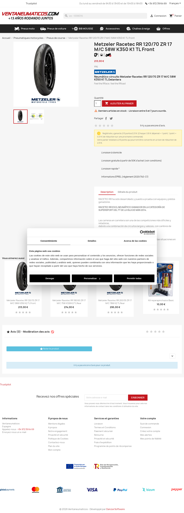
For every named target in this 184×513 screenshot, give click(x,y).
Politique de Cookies (58, 438)
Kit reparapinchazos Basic (161, 300)
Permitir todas (134, 278)
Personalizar (92, 278)
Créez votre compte (150, 431)
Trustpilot (31, 3)
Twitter (10, 3)
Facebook (4, 3)
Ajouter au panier (119, 103)
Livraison (98, 423)
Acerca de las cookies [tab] (135, 240)
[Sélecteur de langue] (175, 3)
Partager (106, 118)
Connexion (145, 427)
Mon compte (54, 449)
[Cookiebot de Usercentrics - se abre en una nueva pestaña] (142, 232)
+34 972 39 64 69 (157, 3)
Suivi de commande (149, 423)
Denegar (49, 278)
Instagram (20, 3)
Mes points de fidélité (150, 438)
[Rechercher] (105, 16)
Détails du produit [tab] (127, 191)
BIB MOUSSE (82, 28)
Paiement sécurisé (103, 431)
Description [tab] (107, 191)
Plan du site (54, 446)
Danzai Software (115, 509)
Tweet (111, 118)
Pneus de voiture (53, 28)
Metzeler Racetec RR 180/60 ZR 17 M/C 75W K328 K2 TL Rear (69, 302)
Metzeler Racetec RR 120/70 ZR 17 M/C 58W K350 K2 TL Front (23, 302)
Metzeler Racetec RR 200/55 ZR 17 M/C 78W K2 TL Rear (115, 302)
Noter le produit (49, 349)
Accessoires (109, 28)
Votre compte (148, 418)
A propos (52, 427)
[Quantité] (97, 103)
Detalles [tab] (92, 240)
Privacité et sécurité (58, 435)
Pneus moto (24, 28)
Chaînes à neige (137, 28)
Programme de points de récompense (113, 446)
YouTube (15, 3)
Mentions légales (56, 423)
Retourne (99, 435)
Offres (163, 28)
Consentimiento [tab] (49, 240)
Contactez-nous (56, 442)
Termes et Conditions (105, 427)
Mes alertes (146, 435)
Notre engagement (57, 431)
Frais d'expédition (103, 442)
